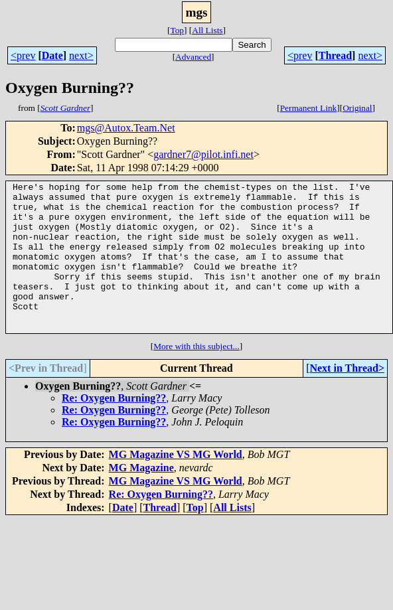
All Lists (207, 30)
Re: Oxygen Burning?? (114, 427)
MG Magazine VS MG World (175, 484)
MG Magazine (141, 497)
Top (177, 30)
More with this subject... (196, 376)
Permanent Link (308, 108)
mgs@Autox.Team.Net (126, 127)
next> (81, 55)
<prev (23, 55)
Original (357, 108)
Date (52, 55)
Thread (335, 55)
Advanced (193, 57)
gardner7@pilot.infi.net (203, 154)
